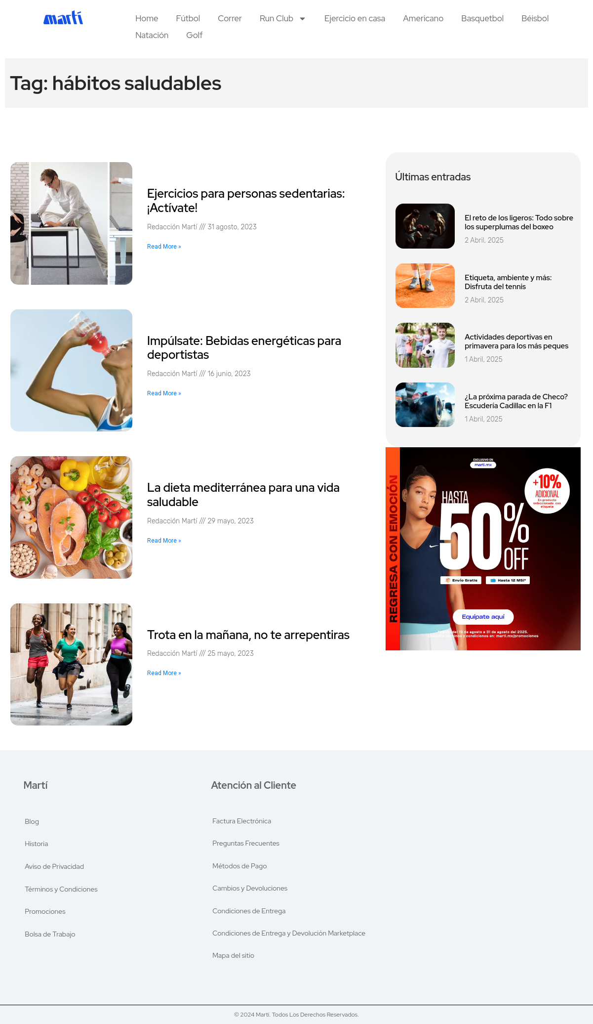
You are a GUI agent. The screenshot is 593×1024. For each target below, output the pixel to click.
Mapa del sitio (233, 956)
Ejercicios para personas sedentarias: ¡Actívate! (246, 200)
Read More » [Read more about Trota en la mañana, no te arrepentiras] (164, 673)
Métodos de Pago (239, 865)
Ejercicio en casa (354, 18)
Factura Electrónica (241, 820)
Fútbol (188, 18)
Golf (194, 35)
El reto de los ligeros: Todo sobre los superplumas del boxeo (519, 222)
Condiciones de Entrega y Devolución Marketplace (288, 934)
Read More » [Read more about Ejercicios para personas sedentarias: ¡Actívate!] (164, 246)
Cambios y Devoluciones (249, 888)
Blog (32, 820)
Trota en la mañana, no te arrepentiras (248, 634)
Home (146, 18)
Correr (230, 18)
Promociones (45, 911)
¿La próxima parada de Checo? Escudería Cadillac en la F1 (516, 401)
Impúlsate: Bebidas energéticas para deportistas (244, 348)
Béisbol (535, 18)
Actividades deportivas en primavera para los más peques (516, 341)
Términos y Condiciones (61, 888)
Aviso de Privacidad (54, 865)
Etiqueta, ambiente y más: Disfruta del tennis (508, 282)
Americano (423, 18)
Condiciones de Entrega (248, 911)
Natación (151, 35)
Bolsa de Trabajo (50, 934)
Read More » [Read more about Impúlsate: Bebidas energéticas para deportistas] (164, 393)
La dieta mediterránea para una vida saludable (243, 495)
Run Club (283, 18)
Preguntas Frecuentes (245, 843)
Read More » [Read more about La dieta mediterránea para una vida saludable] (164, 540)
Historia (36, 843)
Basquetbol (482, 18)
